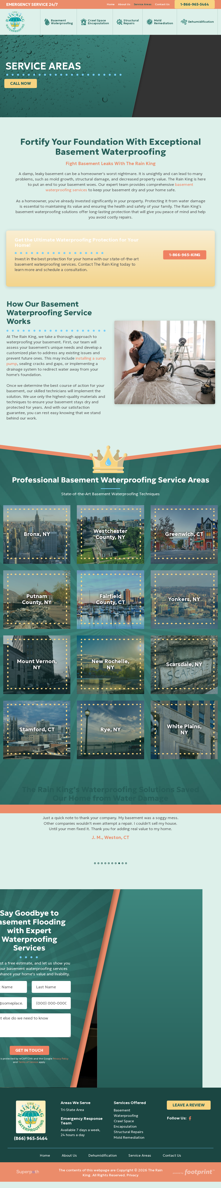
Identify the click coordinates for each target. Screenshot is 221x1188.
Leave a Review (189, 1111)
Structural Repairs (128, 1138)
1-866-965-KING (184, 261)
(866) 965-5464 (30, 1144)
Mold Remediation (129, 1143)
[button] (95, 869)
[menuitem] (113, 6)
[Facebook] (190, 1122)
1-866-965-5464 (197, 6)
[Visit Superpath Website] (27, 1179)
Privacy (133, 1181)
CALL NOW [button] (21, 89)
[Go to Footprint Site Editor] (193, 1179)
